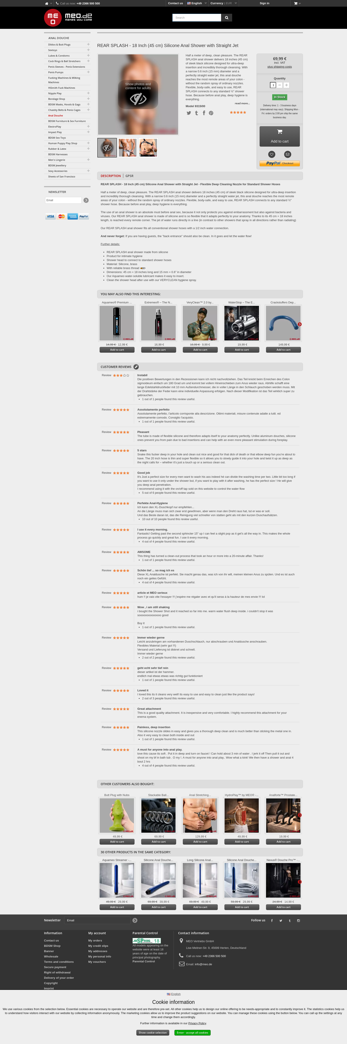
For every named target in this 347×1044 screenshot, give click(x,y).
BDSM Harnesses (57, 154)
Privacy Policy (197, 1023)
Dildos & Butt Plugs (59, 44)
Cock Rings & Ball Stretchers (64, 61)
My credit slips (98, 947)
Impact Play (55, 132)
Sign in (264, 3)
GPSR (129, 177)
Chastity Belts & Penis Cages (64, 110)
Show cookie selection (153, 1032)
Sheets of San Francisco (61, 176)
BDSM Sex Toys (57, 137)
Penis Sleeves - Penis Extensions (66, 66)
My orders (95, 942)
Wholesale (51, 957)
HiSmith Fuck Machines (61, 87)
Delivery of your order (59, 979)
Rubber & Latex (57, 148)
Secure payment (55, 968)
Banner (49, 952)
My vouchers (97, 963)
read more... (242, 103)
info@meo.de (203, 965)
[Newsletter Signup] (86, 200)
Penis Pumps (55, 72)
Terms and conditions (59, 963)
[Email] (63, 200)
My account (97, 934)
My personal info (99, 957)
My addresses (97, 952)
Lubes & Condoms (58, 55)
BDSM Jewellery (57, 165)
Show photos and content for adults (138, 95)
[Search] (226, 18)
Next (299, 325)
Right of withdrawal (57, 973)
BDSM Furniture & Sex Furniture (67, 121)
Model (190, 106)
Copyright (51, 984)
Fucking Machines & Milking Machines (64, 80)
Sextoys (52, 50)
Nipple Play (55, 93)
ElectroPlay (54, 126)
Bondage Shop (56, 98)
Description (111, 177)
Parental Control (144, 962)
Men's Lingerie (56, 159)
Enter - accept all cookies (192, 1032)
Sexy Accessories (57, 171)
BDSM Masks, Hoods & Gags (64, 104)
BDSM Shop (52, 947)
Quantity (280, 78)
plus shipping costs (280, 66)
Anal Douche (55, 115)
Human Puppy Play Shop (62, 143)
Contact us (175, 3)
